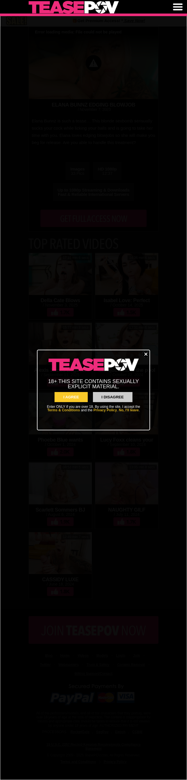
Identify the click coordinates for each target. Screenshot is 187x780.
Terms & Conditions (63, 410)
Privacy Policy (105, 410)
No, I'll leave (129, 410)
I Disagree (113, 397)
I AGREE (71, 397)
